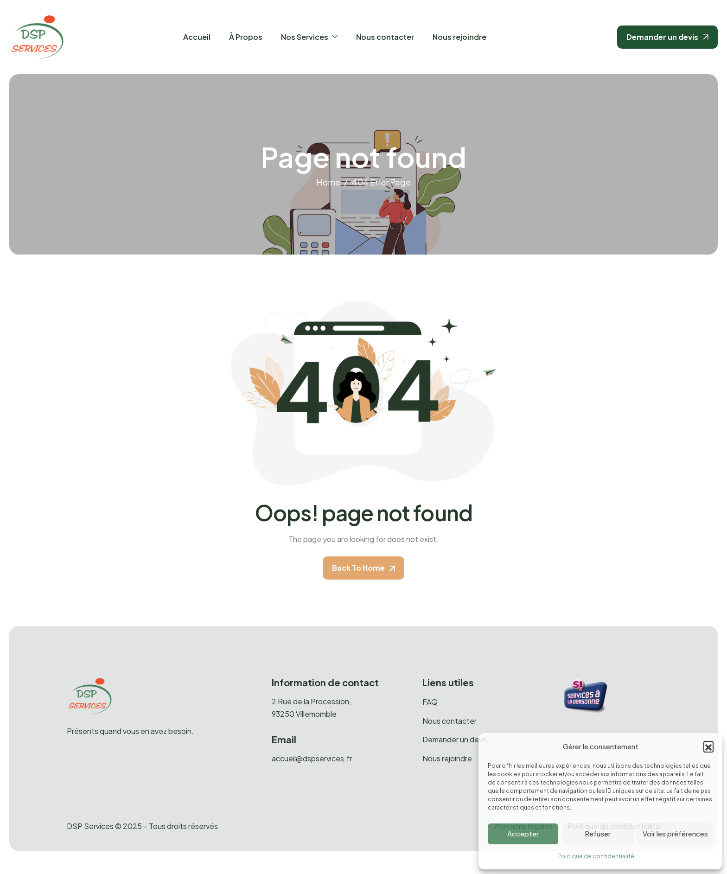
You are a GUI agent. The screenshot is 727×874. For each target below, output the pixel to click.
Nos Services (309, 37)
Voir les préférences (675, 833)
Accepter (523, 833)
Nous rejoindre (459, 37)
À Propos (245, 37)
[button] (708, 746)
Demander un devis (455, 739)
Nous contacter (385, 37)
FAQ (430, 702)
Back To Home (363, 568)
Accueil (196, 37)
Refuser (598, 833)
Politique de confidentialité (595, 856)
